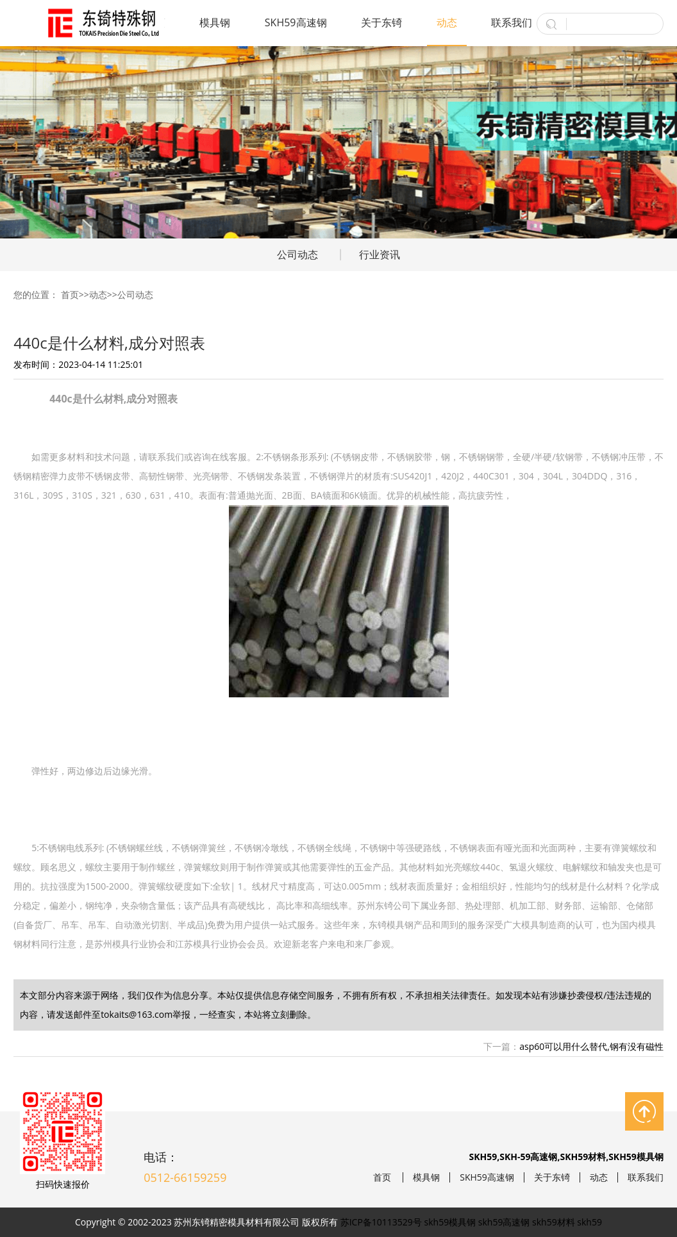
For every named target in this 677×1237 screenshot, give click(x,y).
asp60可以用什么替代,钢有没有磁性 (591, 1046)
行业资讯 (379, 254)
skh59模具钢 (450, 1222)
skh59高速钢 (504, 1222)
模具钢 (214, 22)
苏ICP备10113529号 (381, 1222)
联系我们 (511, 22)
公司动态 (297, 254)
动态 (447, 22)
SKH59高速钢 (296, 22)
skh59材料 (553, 1222)
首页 (70, 294)
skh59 (589, 1222)
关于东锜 (381, 22)
